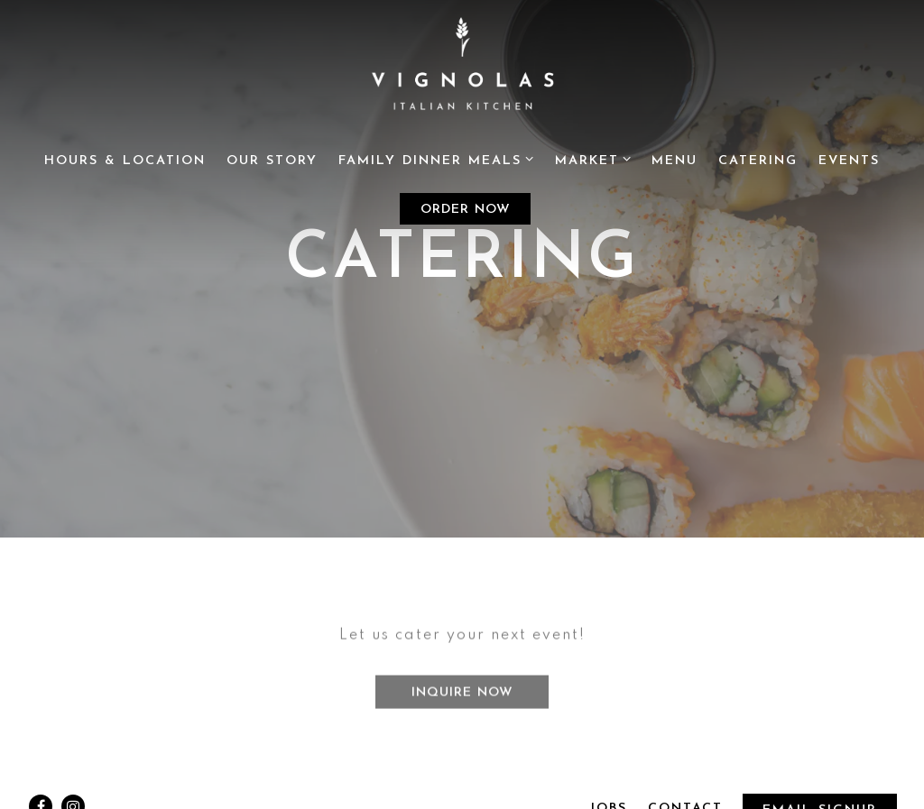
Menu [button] (674, 161)
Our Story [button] (272, 161)
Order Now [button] (465, 209)
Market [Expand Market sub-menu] (593, 159)
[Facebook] (40, 790)
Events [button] (849, 161)
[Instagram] (73, 790)
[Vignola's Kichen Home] (462, 68)
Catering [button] (758, 161)
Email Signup (819, 793)
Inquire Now (462, 683)
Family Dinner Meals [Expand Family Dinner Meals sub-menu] (436, 159)
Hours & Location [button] (125, 161)
